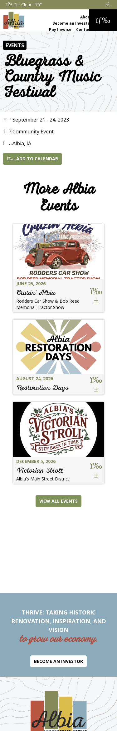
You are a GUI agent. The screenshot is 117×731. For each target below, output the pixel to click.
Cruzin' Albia (35, 292)
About (86, 17)
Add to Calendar (32, 159)
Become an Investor (72, 23)
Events (15, 45)
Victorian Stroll (39, 470)
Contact (84, 29)
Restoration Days (42, 387)
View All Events (58, 501)
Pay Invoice (60, 29)
